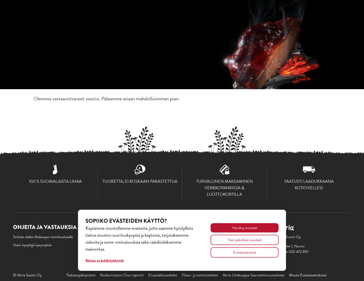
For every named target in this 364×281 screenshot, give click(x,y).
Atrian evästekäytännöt (104, 260)
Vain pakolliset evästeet (244, 240)
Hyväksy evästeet (244, 228)
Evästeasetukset (244, 252)
